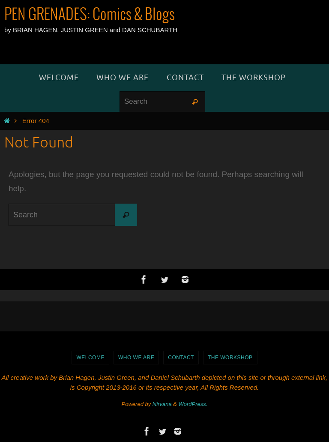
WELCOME (90, 358)
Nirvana (162, 404)
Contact (181, 358)
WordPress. (193, 404)
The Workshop (230, 358)
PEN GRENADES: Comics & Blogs (89, 15)
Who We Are (136, 358)
